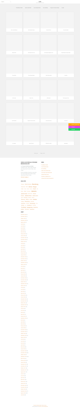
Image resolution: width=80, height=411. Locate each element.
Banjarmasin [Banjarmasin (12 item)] (23, 186)
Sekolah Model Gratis (45, 174)
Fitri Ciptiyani (14, 144)
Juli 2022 (22, 287)
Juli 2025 (22, 224)
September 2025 (24, 220)
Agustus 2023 (23, 264)
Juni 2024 (22, 245)
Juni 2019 (22, 341)
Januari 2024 (23, 254)
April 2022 (22, 291)
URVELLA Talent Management (43, 406)
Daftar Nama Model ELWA (45, 170)
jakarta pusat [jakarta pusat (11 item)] (30, 193)
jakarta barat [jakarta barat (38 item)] (24, 193)
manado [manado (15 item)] (30, 199)
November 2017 (23, 366)
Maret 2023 (23, 272)
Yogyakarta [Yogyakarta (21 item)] (32, 209)
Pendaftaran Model (19, 7)
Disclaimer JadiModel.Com (46, 176)
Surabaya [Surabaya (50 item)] (23, 207)
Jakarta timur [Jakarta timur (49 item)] (28, 195)
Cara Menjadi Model (37, 7)
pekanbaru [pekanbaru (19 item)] (23, 203)
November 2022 (23, 279)
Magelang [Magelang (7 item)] (33, 197)
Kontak (63, 7)
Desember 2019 (23, 329)
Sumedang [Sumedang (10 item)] (34, 205)
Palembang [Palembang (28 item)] (27, 201)
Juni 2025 (22, 226)
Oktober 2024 (23, 241)
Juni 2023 (22, 266)
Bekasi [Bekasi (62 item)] (30, 186)
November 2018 (23, 352)
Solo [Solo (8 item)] (25, 205)
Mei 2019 (22, 343)
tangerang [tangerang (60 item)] (30, 207)
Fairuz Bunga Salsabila (31, 76)
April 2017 (22, 377)
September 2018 (24, 356)
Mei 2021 (22, 312)
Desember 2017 (23, 364)
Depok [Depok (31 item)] (34, 188)
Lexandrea (65, 76)
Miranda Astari (14, 53)
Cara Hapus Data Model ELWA (46, 172)
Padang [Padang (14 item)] (22, 201)
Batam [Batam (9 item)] (27, 186)
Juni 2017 (22, 375)
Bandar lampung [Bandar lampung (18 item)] (28, 184)
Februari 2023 (23, 274)
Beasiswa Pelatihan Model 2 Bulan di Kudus (40, 405)
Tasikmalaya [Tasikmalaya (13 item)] (27, 209)
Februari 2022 (23, 295)
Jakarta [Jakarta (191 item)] (33, 191)
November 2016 (23, 387)
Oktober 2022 (23, 281)
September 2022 (24, 283)
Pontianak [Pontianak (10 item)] (27, 203)
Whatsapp (71, 129)
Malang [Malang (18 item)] (27, 199)
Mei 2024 (22, 247)
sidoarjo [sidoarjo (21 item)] (22, 205)
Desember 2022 (23, 277)
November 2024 (23, 239)
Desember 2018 (23, 350)
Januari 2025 (23, 235)
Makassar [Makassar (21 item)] (23, 199)
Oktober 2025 (23, 218)
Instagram (71, 127)
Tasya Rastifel (14, 76)
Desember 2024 (23, 237)
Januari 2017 (23, 383)
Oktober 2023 (23, 260)
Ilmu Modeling (45, 7)
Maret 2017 (23, 379)
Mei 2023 (22, 268)
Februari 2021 (23, 316)
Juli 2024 (22, 243)
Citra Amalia (65, 121)
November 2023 (23, 258)
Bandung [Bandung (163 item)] (35, 184)
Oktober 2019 (23, 333)
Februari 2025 (23, 233)
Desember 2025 (23, 214)
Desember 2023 (23, 256)
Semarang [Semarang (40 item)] (32, 203)
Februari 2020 (23, 325)
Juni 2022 (22, 289)
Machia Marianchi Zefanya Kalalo (65, 53)
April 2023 (22, 270)
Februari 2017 (23, 381)
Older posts (36, 153)
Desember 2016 (23, 385)
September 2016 (24, 391)
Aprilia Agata (66, 144)
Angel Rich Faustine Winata (31, 121)
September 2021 (24, 304)
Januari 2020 (23, 327)
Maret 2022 (23, 293)
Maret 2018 (23, 358)
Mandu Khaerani (31, 144)
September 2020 (24, 318)
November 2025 (23, 216)
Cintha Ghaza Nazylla (49, 76)
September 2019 (24, 335)
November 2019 (23, 331)
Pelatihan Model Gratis (73, 124)
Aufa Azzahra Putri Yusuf (31, 53)
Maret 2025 (23, 231)
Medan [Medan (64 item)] (35, 199)
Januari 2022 (23, 297)
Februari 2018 (23, 360)
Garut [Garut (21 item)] (25, 191)
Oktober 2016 (23, 389)
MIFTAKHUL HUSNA (48, 144)
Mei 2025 (22, 228)
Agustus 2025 (23, 222)
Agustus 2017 (23, 371)
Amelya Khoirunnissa (48, 121)
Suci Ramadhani (14, 121)
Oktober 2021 (23, 302)
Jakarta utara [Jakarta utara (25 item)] (35, 195)
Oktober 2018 (23, 354)
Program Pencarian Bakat (54, 7)
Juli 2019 (22, 339)
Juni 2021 (22, 310)
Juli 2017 (22, 373)
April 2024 (22, 249)
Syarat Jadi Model (28, 7)
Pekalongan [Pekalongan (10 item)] (32, 201)
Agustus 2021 (23, 306)
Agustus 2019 (23, 337)
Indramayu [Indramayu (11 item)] (28, 191)
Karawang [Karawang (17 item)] (25, 197)
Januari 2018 (23, 362)
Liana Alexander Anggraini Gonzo (48, 53)
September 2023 (24, 262)
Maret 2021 (23, 314)
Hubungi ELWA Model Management (47, 178)
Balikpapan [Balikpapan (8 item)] (22, 184)
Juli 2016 (22, 394)
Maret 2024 (23, 251)
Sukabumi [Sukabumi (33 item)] (29, 205)
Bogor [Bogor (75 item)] (35, 187)
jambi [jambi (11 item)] (22, 197)
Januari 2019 (23, 348)
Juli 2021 (22, 308)
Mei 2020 (22, 320)
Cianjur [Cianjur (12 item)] (22, 188)
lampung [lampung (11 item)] (29, 197)
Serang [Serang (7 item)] (37, 203)
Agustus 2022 (23, 285)
